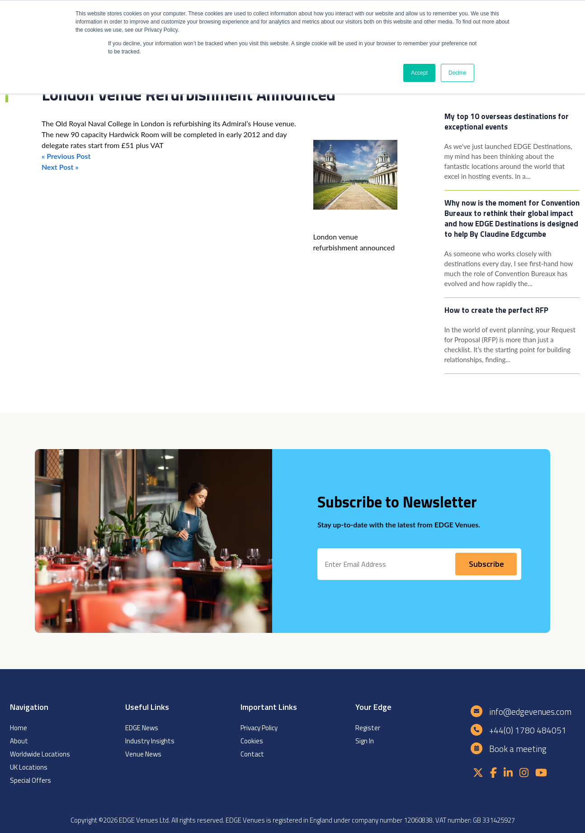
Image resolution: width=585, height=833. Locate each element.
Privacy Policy (259, 728)
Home (18, 728)
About (19, 741)
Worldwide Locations (40, 754)
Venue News (143, 754)
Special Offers (30, 780)
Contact (252, 754)
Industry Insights (150, 741)
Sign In (364, 741)
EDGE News (141, 728)
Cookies (252, 741)
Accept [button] (419, 73)
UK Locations (28, 767)
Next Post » (60, 167)
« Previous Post (66, 156)
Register (367, 728)
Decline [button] (457, 73)
